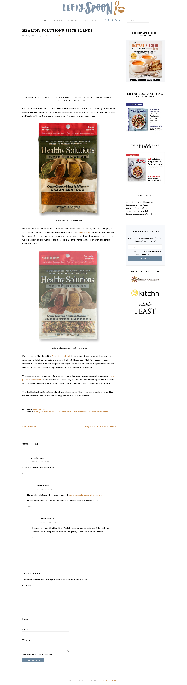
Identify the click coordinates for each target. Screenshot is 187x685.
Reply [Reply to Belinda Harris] (25, 473)
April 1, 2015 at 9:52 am (48, 522)
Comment (27, 585)
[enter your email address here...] (145, 246)
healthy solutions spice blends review (93, 412)
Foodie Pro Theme (110, 680)
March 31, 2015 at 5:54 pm (40, 462)
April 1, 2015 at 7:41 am (44, 489)
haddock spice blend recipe (66, 412)
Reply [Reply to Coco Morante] (29, 506)
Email (25, 629)
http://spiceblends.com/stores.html (85, 495)
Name (25, 618)
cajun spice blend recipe (44, 412)
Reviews (41, 409)
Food (35, 409)
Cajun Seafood (84, 232)
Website (26, 640)
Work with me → (152, 214)
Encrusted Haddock (61, 356)
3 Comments (62, 36)
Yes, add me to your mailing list (68, 653)
